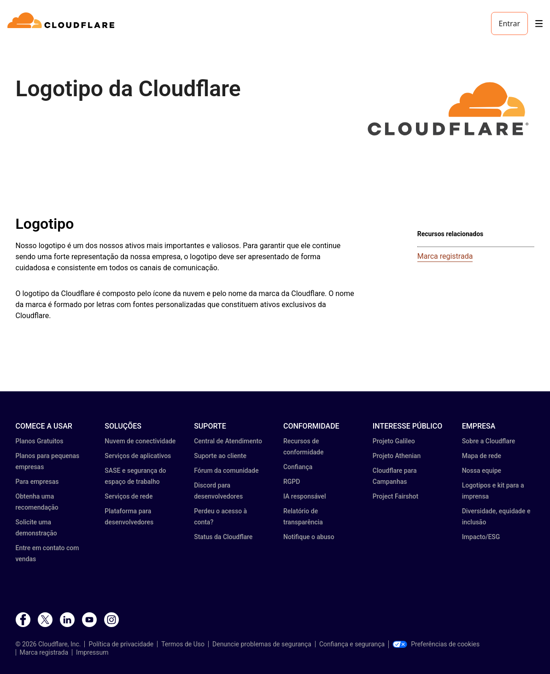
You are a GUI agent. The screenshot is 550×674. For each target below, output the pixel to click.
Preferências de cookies (436, 644)
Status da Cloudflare (223, 536)
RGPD (291, 481)
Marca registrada (445, 256)
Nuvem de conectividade (140, 441)
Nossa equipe (481, 470)
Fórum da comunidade (226, 470)
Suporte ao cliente (220, 455)
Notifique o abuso (308, 536)
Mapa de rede (481, 455)
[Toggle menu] (539, 24)
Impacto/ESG (481, 536)
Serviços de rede (128, 496)
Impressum (92, 652)
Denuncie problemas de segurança (261, 644)
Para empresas (37, 481)
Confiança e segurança (352, 644)
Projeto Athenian (397, 455)
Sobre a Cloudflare (488, 441)
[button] (448, 108)
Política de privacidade (120, 644)
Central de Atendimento (228, 441)
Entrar (509, 23)
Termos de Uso (183, 644)
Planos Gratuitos (40, 441)
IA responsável (304, 496)
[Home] (62, 23)
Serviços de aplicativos (138, 455)
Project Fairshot (395, 496)
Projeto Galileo (394, 441)
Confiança (297, 467)
